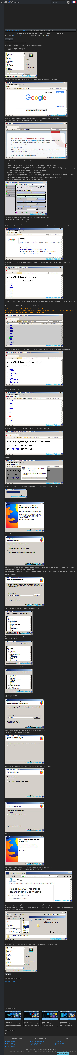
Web (2, 30)
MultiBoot (2, 21)
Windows (2, 33)
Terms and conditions (12, 1045)
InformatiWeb (14, 2)
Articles (2, 10)
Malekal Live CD (17, 36)
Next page (8, 974)
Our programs (10, 1043)
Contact (57, 1045)
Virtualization (2, 27)
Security (2, 24)
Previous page (9, 39)
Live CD (2, 18)
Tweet (13, 981)
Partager (7, 981)
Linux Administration (36, 1043)
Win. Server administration (37, 1041)
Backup (2, 13)
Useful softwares (11, 1041)
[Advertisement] (40, 16)
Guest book (58, 1041)
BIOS (2, 16)
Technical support (59, 1043)
